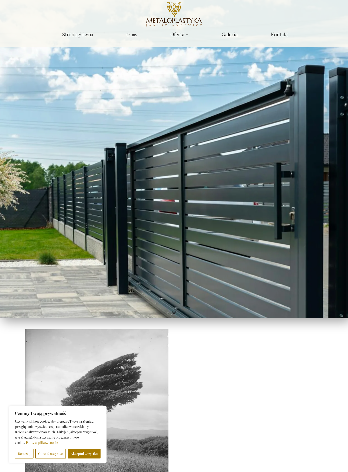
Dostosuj (24, 453)
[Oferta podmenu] (187, 34)
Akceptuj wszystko (84, 453)
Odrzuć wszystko (50, 453)
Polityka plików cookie (42, 442)
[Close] (104, 408)
